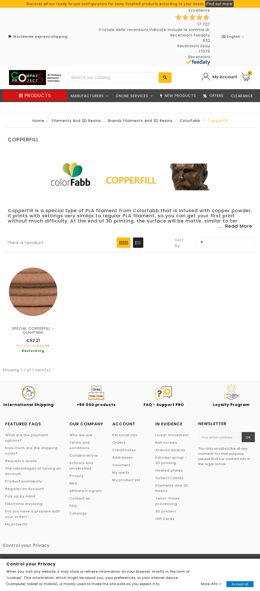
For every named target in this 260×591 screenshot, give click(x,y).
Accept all (240, 584)
